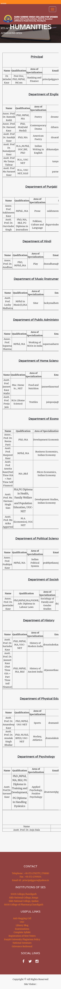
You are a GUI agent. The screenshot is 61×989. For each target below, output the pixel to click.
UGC (22, 922)
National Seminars (22, 943)
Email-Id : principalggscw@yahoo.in (30, 880)
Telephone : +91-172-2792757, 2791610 (30, 873)
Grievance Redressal (22, 946)
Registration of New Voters (22, 936)
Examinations (22, 929)
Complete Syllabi (22, 932)
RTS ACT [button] (6, 28)
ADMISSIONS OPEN (11, 33)
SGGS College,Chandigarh (24, 894)
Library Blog (22, 925)
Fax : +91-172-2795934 (30, 876)
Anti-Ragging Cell (22, 918)
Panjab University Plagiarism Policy (22, 939)
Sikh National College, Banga (23, 897)
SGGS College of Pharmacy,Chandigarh (23, 904)
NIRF (3, 3)
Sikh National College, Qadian (24, 901)
